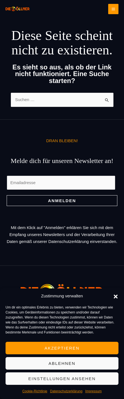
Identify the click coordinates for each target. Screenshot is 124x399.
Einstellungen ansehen (62, 378)
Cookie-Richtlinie (34, 391)
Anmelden (62, 200)
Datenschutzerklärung (66, 391)
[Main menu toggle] (113, 9)
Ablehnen (62, 363)
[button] (115, 296)
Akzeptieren (61, 348)
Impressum (93, 391)
